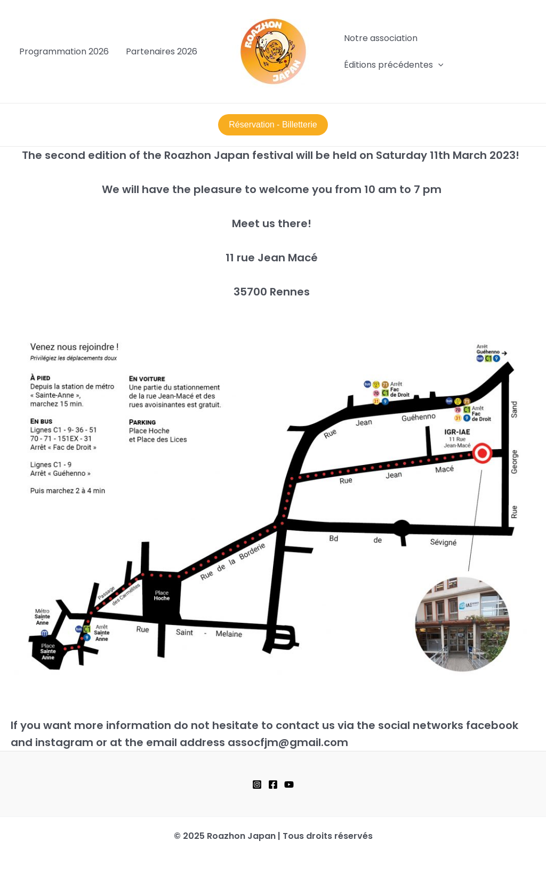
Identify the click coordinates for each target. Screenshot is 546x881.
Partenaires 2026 (161, 51)
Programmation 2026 (64, 51)
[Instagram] (257, 784)
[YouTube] (289, 784)
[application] (438, 65)
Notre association (380, 38)
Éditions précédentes (394, 65)
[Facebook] (273, 784)
